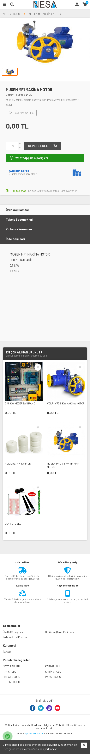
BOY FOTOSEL (13, 523)
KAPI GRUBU (52, 666)
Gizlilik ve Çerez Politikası (59, 632)
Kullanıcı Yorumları (19, 229)
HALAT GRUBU (11, 676)
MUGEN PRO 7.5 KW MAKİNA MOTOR (63, 465)
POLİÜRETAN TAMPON (18, 463)
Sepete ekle (42, 146)
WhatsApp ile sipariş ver (29, 158)
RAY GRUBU (9, 671)
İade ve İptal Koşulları (15, 637)
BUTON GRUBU (11, 682)
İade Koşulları (15, 239)
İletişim (7, 651)
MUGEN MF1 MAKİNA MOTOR (45, 14)
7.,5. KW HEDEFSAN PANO (20, 403)
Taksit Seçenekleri (19, 219)
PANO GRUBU (53, 676)
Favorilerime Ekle (21, 113)
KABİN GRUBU (53, 671)
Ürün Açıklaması (17, 210)
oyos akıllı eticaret (34, 733)
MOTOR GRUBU (11, 14)
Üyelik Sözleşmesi (13, 632)
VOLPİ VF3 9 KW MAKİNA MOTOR (66, 403)
